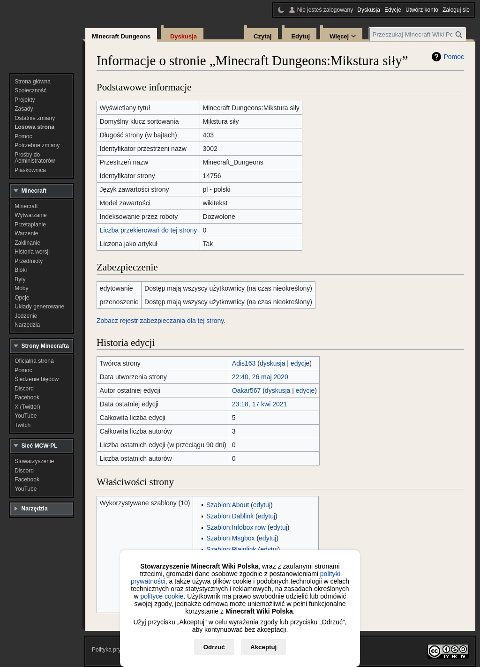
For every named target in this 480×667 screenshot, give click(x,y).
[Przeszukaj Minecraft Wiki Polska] (418, 34)
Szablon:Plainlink (231, 549)
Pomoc (453, 56)
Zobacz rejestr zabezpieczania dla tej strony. (161, 320)
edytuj (261, 505)
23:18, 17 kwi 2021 (259, 404)
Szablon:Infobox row (236, 527)
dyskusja (272, 363)
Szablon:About (227, 505)
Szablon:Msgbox (230, 538)
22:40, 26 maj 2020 (260, 377)
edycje (300, 363)
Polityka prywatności (117, 649)
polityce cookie (162, 596)
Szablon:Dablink (230, 516)
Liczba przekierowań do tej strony (148, 230)
